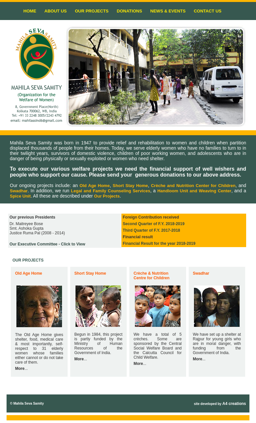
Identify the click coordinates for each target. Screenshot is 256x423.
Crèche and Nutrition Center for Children (193, 185)
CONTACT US (207, 11)
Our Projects (107, 196)
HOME (29, 11)
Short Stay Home (130, 185)
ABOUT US (55, 11)
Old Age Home (94, 185)
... (21, 368)
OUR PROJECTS (92, 11)
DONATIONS (129, 11)
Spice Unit (20, 196)
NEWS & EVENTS (168, 11)
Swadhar (19, 190)
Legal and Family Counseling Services (110, 190)
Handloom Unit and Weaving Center (194, 190)
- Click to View (47, 244)
